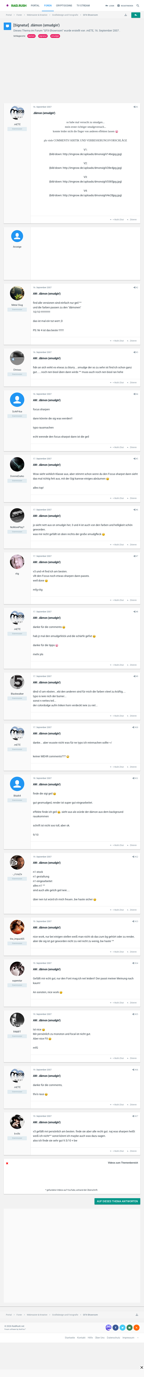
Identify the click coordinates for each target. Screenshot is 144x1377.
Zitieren (133, 220)
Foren (48, 5)
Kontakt (81, 1337)
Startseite (70, 1337)
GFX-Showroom (53, 30)
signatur (43, 36)
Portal (35, 5)
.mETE (89, 30)
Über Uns (99, 1337)
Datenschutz (113, 1337)
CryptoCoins (64, 5)
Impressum (128, 1337)
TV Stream (83, 5)
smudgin (55, 36)
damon (31, 36)
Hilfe (90, 1337)
